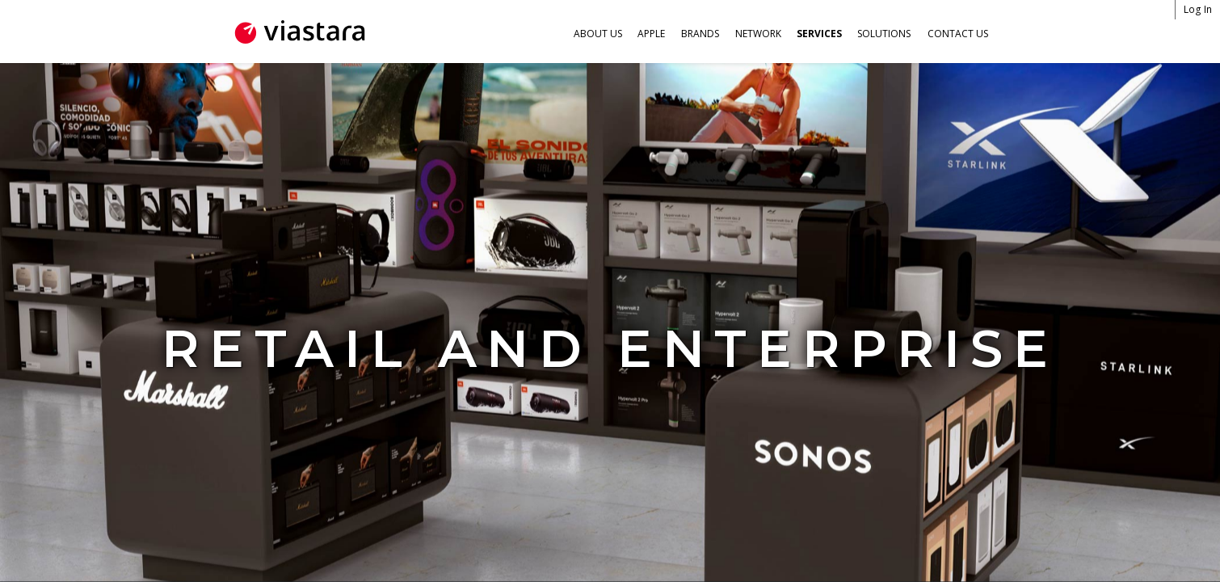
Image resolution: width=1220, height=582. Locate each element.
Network (758, 33)
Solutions (884, 33)
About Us (598, 33)
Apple (651, 33)
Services (819, 33)
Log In (1198, 9)
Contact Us (958, 33)
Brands (700, 33)
